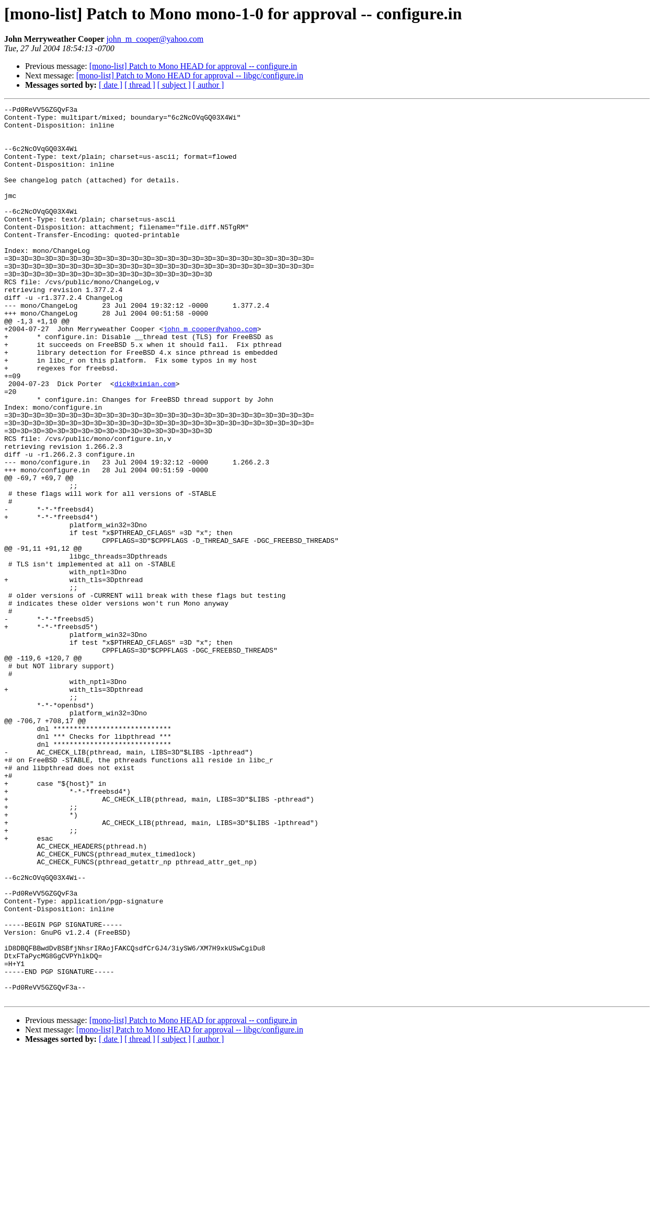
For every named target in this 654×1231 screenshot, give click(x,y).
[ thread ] (139, 84)
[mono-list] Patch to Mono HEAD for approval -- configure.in (193, 66)
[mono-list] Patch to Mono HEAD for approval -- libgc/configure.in (189, 75)
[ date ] (110, 84)
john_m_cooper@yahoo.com (154, 38)
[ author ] (208, 84)
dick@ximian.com (145, 440)
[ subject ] (174, 84)
